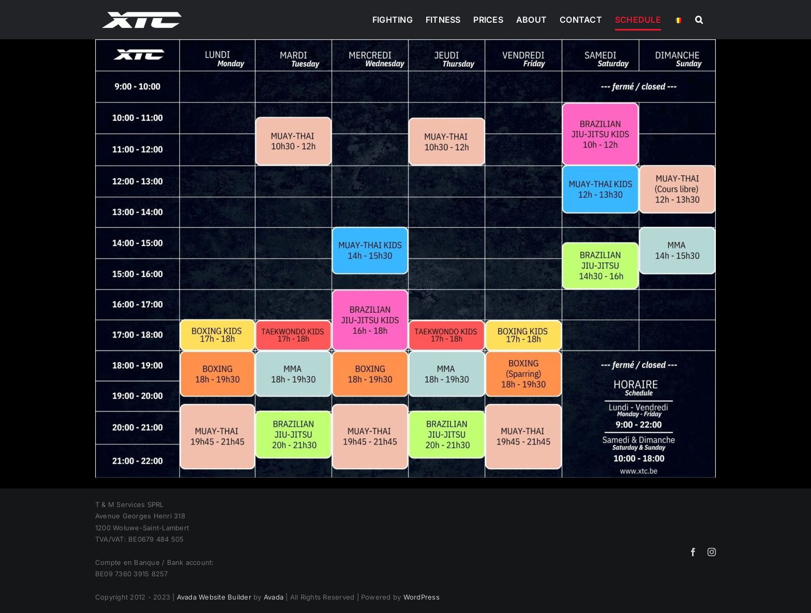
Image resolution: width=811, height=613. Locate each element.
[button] (699, 19)
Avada (273, 597)
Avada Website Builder (214, 597)
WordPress (421, 597)
